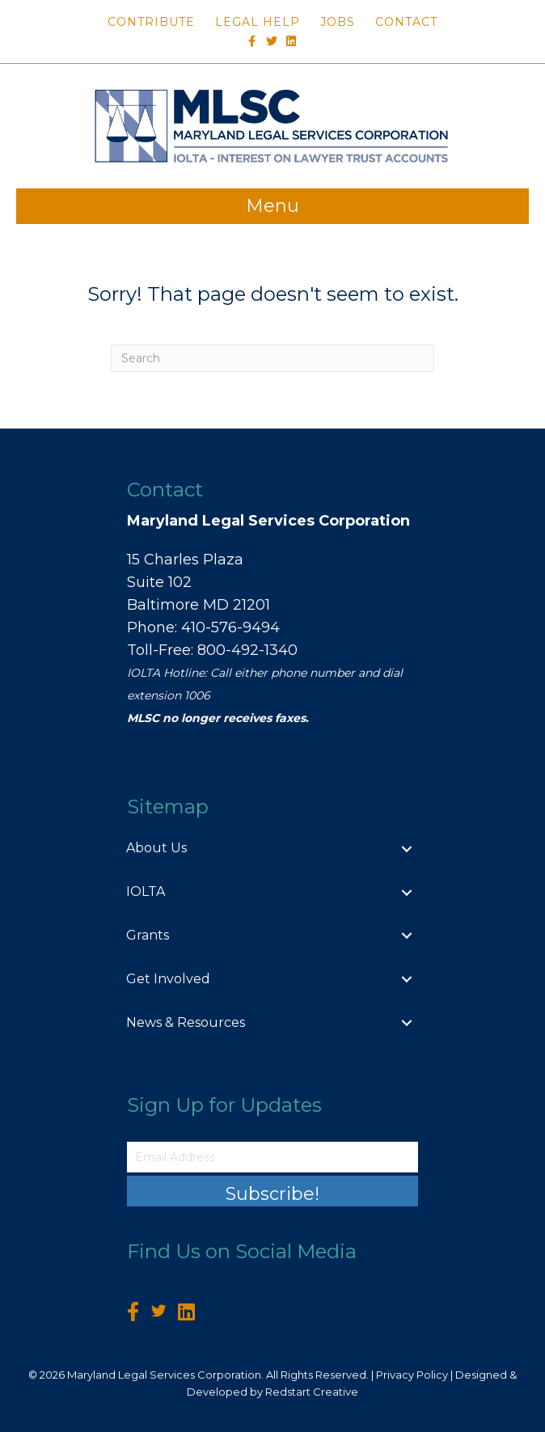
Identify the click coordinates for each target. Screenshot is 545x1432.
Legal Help (257, 22)
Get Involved (168, 978)
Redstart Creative (311, 1391)
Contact (406, 22)
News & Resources (185, 1022)
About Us (156, 847)
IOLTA (145, 891)
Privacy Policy (412, 1374)
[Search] (272, 358)
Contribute (151, 22)
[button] (272, 1191)
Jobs (337, 22)
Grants (147, 935)
